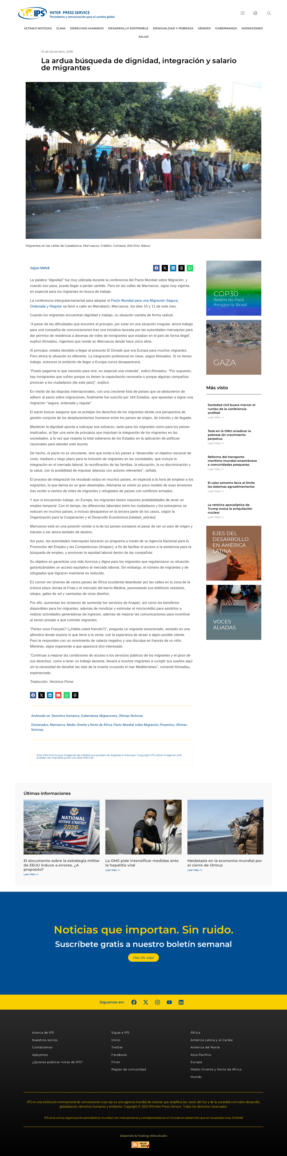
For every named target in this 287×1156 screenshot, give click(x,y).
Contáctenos (42, 1047)
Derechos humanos (87, 28)
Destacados (39, 725)
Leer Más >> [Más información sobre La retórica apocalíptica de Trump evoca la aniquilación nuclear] (216, 517)
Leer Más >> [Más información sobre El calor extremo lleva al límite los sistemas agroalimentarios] (216, 491)
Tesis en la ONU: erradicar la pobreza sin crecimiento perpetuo (229, 435)
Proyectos (167, 725)
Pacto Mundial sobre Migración (136, 725)
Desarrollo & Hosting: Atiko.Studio (143, 1135)
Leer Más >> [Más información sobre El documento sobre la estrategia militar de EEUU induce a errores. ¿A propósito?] (31, 874)
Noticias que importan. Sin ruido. (143, 929)
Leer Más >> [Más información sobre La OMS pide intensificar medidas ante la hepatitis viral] (112, 870)
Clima (61, 28)
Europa (196, 1062)
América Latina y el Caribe (212, 1040)
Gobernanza (226, 28)
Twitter (117, 1047)
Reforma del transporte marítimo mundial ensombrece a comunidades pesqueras (232, 461)
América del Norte (205, 1047)
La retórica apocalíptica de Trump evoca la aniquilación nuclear (230, 508)
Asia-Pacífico (201, 1055)
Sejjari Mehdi (40, 268)
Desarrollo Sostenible (128, 28)
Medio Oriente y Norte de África (89, 725)
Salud (144, 36)
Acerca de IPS (43, 1032)
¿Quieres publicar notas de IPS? (57, 1062)
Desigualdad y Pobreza (173, 28)
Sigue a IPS (120, 1032)
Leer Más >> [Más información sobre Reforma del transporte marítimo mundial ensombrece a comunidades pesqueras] (216, 469)
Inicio (115, 1040)
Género (204, 28)
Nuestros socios (45, 1040)
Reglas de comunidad (128, 1069)
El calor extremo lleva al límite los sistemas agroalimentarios (231, 485)
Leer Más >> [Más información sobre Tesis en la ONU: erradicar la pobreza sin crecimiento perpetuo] (216, 443)
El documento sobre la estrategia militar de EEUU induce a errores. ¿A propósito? (62, 865)
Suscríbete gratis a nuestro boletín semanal (143, 944)
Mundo (196, 1077)
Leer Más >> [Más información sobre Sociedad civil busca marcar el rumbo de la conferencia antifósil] (216, 417)
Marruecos (57, 725)
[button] (269, 13)
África (195, 1032)
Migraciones (252, 28)
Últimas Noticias (38, 28)
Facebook (119, 1055)
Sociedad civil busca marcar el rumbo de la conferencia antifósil (231, 409)
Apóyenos (40, 1055)
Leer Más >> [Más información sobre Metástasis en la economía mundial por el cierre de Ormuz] (194, 870)
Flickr (115, 1062)
